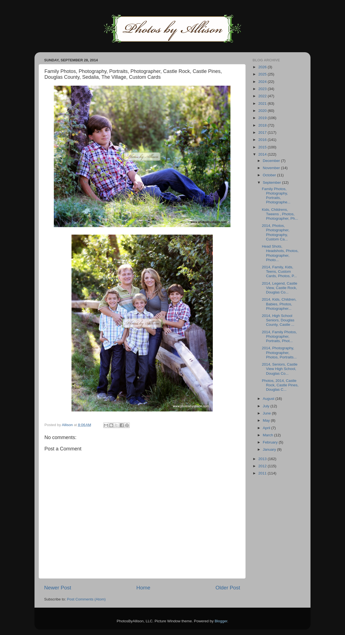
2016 (263, 140)
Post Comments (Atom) (86, 599)
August (269, 399)
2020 (263, 111)
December (272, 161)
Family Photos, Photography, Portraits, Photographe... (276, 195)
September (272, 182)
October (270, 175)
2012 (263, 466)
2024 (263, 82)
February (271, 442)
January (270, 449)
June (267, 413)
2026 (263, 67)
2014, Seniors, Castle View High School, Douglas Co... (280, 368)
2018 (263, 125)
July (266, 406)
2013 (263, 459)
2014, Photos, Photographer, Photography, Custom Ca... (276, 232)
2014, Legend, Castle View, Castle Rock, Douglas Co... (279, 287)
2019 (263, 118)
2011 (263, 473)
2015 (263, 147)
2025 (263, 74)
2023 (263, 89)
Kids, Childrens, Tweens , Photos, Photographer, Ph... (280, 214)
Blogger (221, 621)
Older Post (228, 588)
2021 (263, 103)
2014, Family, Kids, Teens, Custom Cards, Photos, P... (279, 271)
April (267, 428)
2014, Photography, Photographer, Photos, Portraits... (279, 352)
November (272, 168)
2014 (263, 154)
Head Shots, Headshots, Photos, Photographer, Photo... (280, 253)
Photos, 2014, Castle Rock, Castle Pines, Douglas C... (280, 385)
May (267, 420)
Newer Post (57, 588)
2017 (263, 132)
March (268, 435)
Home (143, 588)
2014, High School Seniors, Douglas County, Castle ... (278, 320)
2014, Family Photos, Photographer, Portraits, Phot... (279, 336)
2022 (263, 96)
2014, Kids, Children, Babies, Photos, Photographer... (279, 303)
